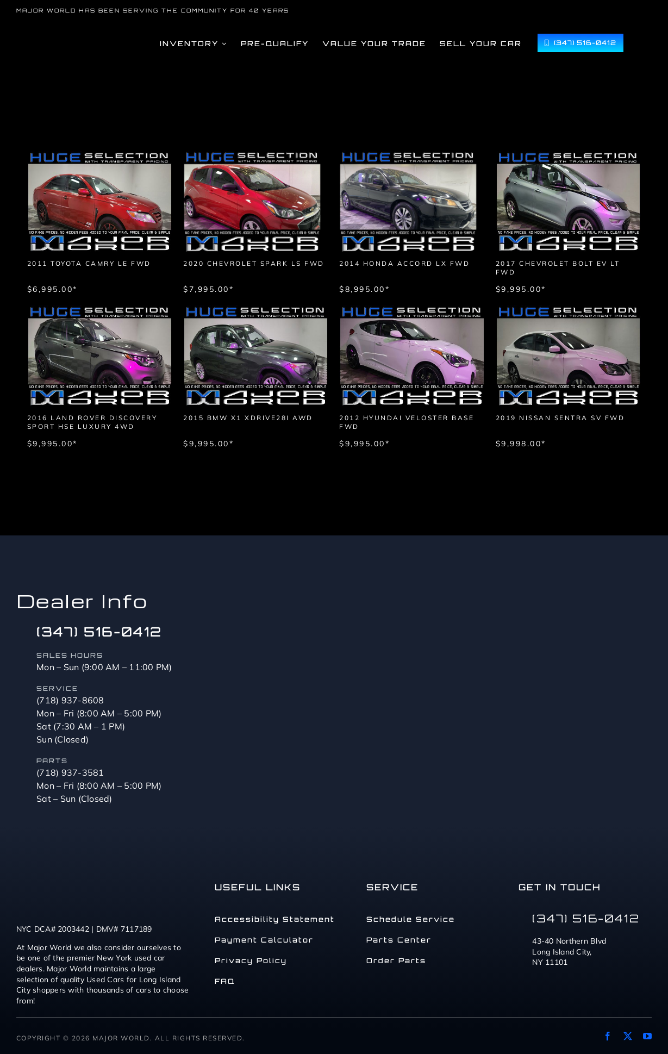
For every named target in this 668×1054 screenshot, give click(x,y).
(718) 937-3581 (70, 772)
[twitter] (627, 1036)
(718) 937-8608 (70, 700)
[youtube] (647, 1036)
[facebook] (607, 1036)
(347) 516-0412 (99, 631)
